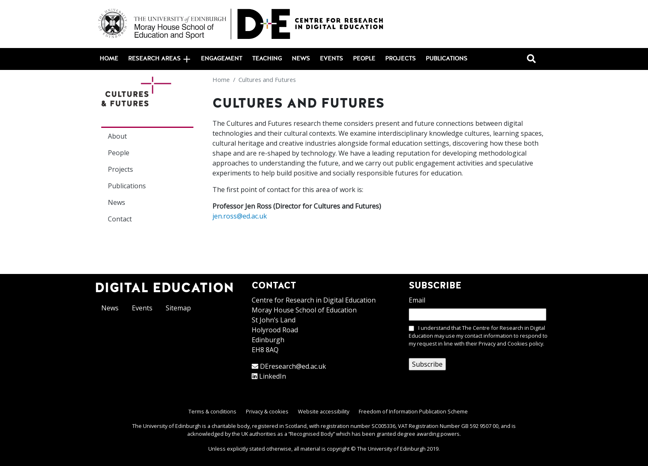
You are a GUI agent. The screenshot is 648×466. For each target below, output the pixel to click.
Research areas (159, 59)
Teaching (267, 59)
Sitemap (178, 307)
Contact (120, 218)
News (301, 59)
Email (417, 300)
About (117, 136)
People (364, 59)
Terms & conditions (212, 411)
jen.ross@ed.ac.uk (239, 216)
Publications (446, 59)
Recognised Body (311, 433)
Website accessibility (323, 411)
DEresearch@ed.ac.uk (293, 366)
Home (109, 59)
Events (331, 59)
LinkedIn (272, 376)
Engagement (221, 59)
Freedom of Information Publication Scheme (413, 411)
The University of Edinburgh (391, 448)
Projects (400, 59)
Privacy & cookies (267, 411)
